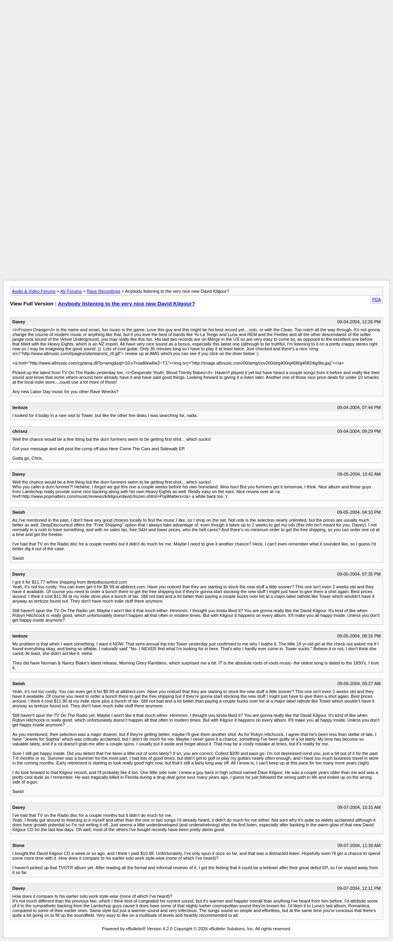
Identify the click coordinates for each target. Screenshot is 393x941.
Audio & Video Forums (34, 291)
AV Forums (71, 291)
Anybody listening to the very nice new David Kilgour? (126, 304)
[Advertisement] (196, 21)
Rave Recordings (103, 291)
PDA (376, 299)
